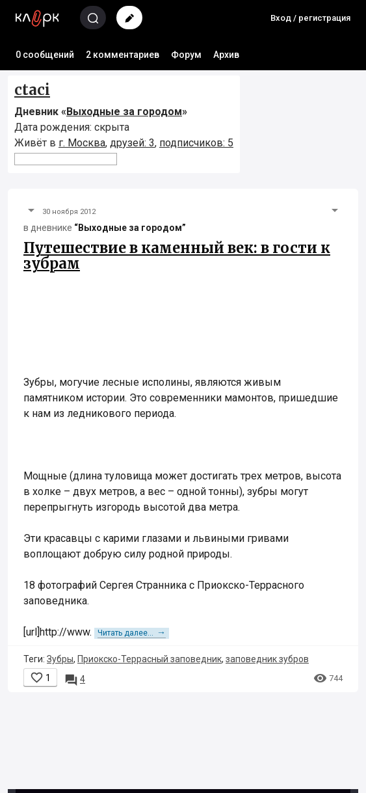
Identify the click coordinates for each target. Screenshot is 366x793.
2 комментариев (122, 54)
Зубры (60, 659)
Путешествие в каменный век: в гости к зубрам (176, 256)
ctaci (32, 90)
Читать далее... (132, 633)
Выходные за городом (124, 111)
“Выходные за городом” (130, 227)
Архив (226, 54)
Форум (186, 54)
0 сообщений (45, 54)
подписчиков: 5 (196, 143)
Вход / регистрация (310, 18)
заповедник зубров (267, 659)
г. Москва (82, 143)
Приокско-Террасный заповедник (149, 659)
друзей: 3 (132, 143)
